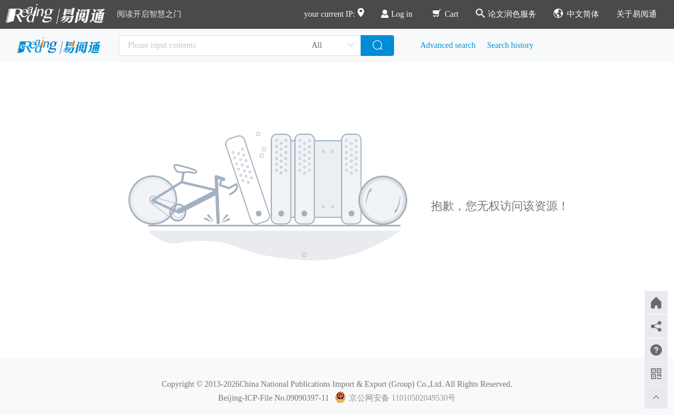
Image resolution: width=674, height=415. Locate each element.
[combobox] (240, 45)
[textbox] (240, 45)
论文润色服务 (506, 14)
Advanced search (448, 45)
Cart (446, 14)
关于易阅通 (636, 14)
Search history (510, 45)
